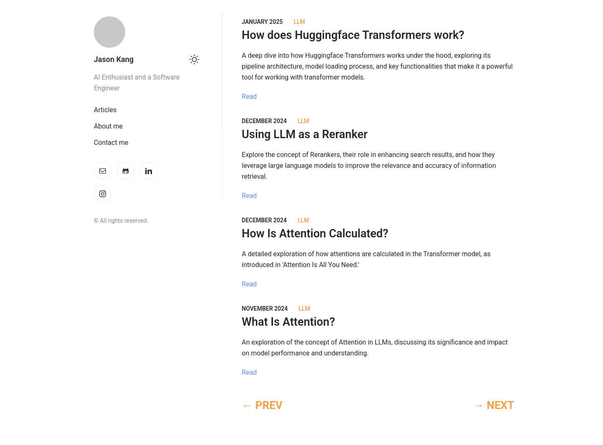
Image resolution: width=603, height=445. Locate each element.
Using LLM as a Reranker (304, 134)
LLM (299, 21)
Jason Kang (114, 59)
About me (108, 126)
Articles (105, 110)
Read (249, 96)
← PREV (262, 405)
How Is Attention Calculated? (315, 233)
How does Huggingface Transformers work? (353, 35)
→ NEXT (493, 405)
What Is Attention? (288, 322)
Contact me (111, 143)
